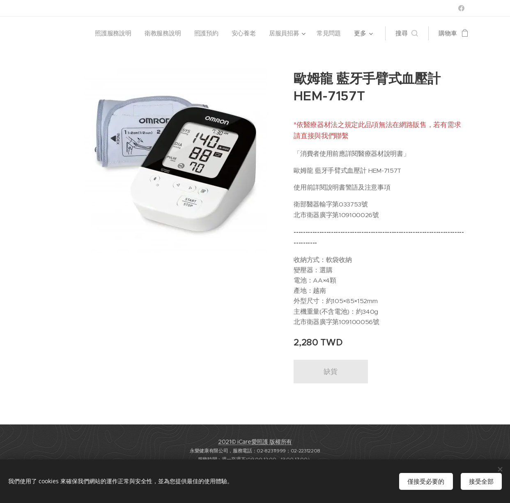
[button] (406, 33)
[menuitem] (113, 33)
